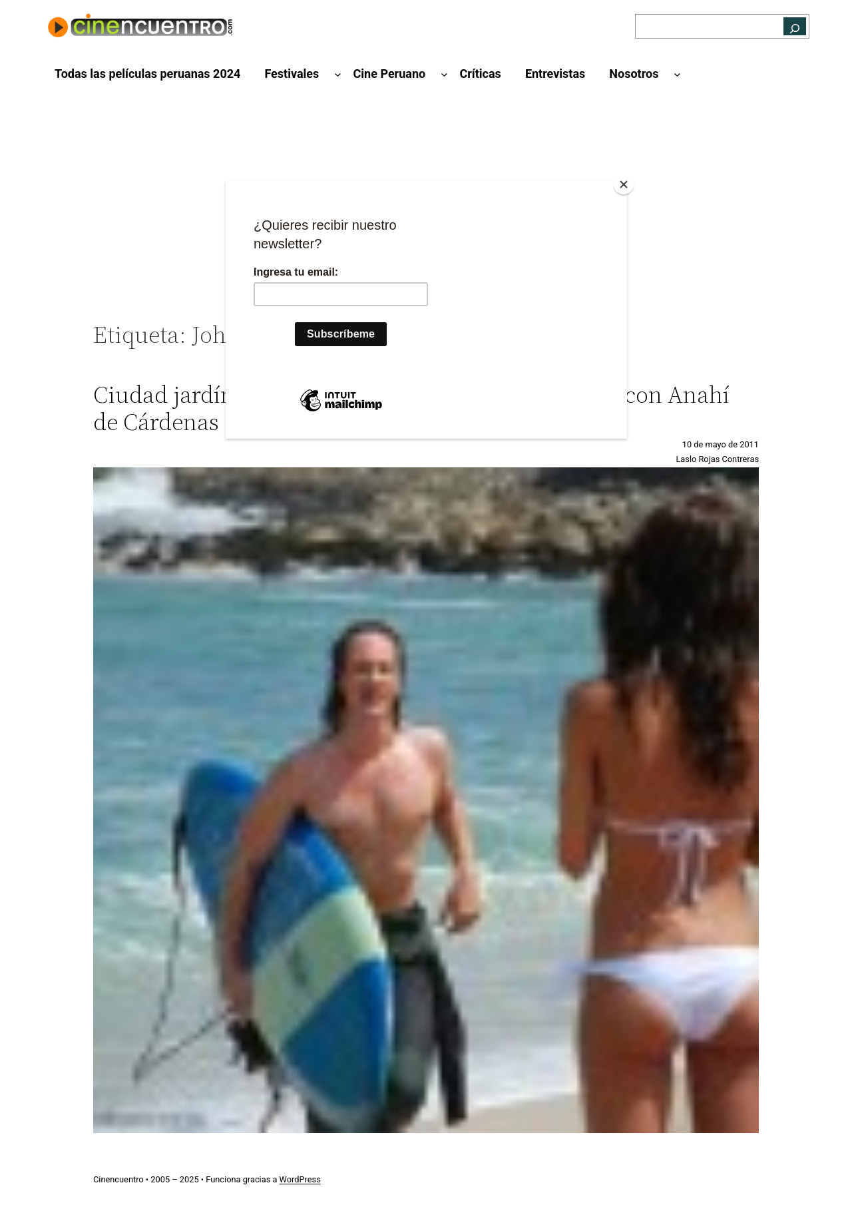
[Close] (624, 184)
